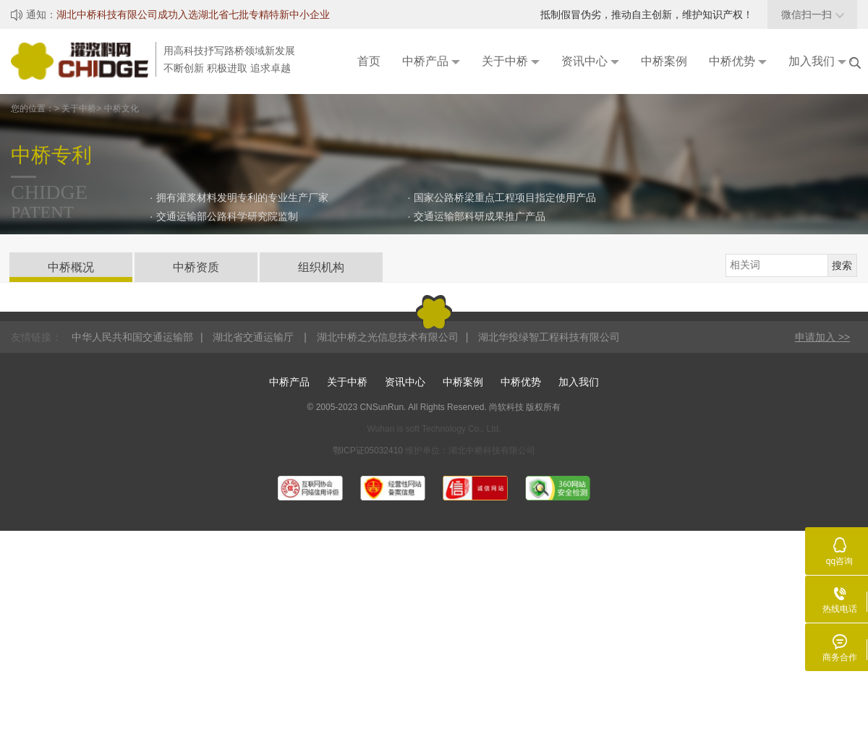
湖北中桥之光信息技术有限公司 (388, 337)
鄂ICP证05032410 (369, 450)
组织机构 (321, 267)
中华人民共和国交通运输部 (132, 337)
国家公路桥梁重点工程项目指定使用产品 (505, 197)
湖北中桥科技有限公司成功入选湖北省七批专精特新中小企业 (193, 14)
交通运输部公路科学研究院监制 (227, 216)
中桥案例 (463, 382)
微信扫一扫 (812, 14)
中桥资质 (196, 267)
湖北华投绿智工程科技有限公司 (549, 337)
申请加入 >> (822, 337)
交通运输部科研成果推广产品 (479, 216)
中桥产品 (289, 382)
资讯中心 (405, 382)
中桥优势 (521, 382)
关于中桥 (347, 382)
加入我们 (578, 382)
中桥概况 (71, 267)
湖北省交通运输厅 (255, 337)
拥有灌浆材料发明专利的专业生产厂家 (242, 197)
